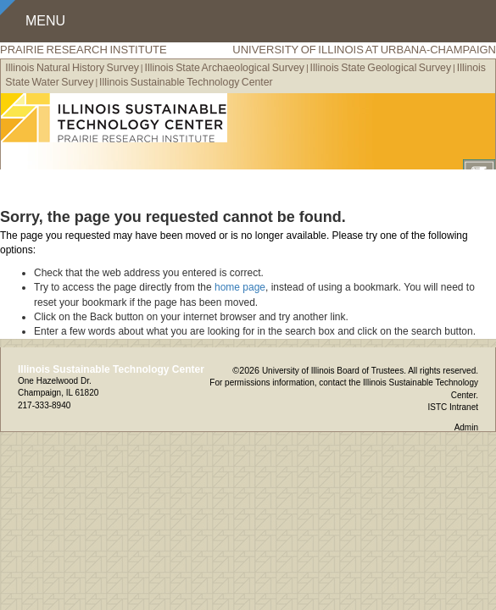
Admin (466, 427)
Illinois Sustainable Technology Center (186, 82)
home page (240, 287)
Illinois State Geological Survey (381, 68)
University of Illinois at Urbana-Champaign (364, 49)
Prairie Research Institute (83, 49)
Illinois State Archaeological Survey (224, 68)
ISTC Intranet (453, 407)
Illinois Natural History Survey (72, 68)
